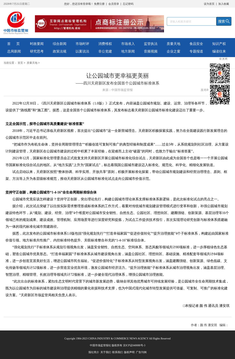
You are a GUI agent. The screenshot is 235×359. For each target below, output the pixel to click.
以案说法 (82, 51)
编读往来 (219, 51)
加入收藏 (223, 3)
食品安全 (196, 44)
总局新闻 (14, 51)
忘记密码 (128, 3)
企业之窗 (173, 51)
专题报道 (196, 51)
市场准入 (128, 44)
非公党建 (105, 51)
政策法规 (59, 51)
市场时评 (82, 44)
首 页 (13, 44)
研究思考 (37, 51)
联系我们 (117, 352)
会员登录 (113, 3)
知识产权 (219, 44)
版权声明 (129, 352)
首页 (20, 62)
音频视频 (151, 51)
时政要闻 (37, 44)
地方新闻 (128, 51)
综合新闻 (59, 44)
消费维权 (105, 44)
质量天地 (173, 44)
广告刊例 (141, 352)
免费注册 (99, 3)
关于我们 (105, 352)
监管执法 (151, 44)
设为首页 (209, 3)
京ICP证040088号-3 (134, 345)
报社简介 (93, 352)
